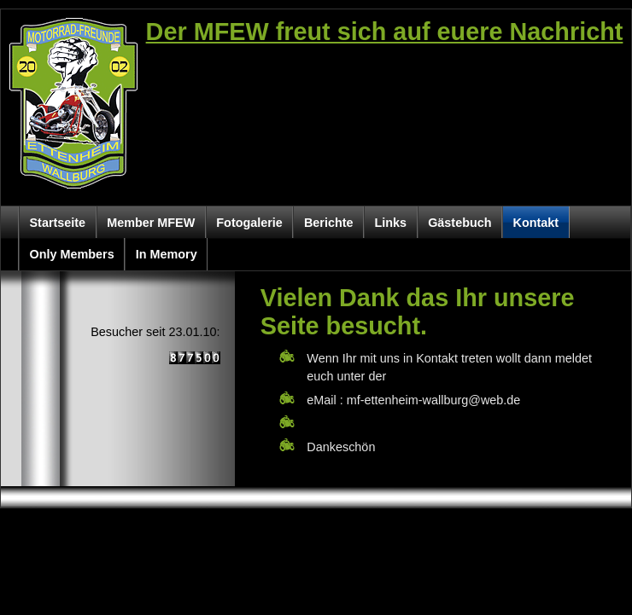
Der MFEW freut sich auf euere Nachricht (384, 31)
